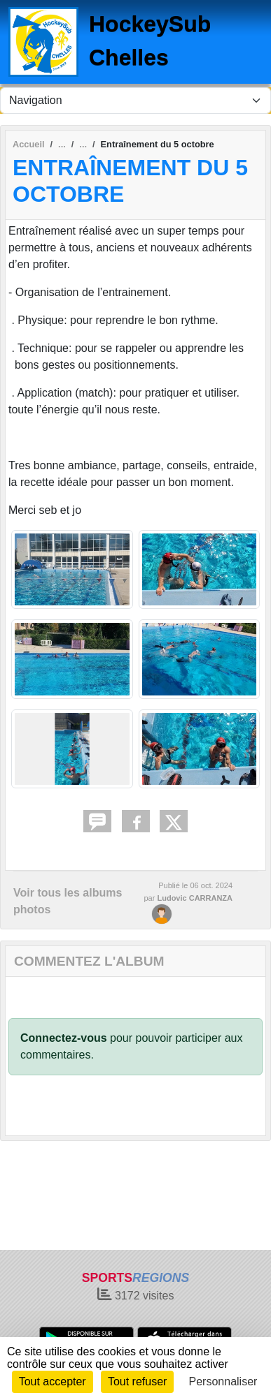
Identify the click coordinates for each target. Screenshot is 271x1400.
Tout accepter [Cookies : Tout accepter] (52, 1381)
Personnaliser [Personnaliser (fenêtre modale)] (223, 1381)
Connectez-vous (63, 1038)
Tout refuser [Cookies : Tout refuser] (137, 1381)
